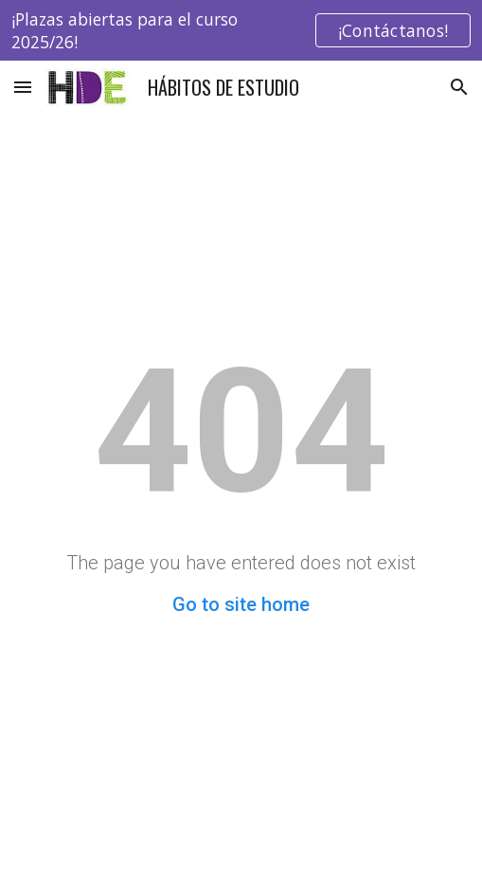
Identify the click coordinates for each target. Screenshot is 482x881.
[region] (241, 30)
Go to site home (241, 604)
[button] (22, 87)
